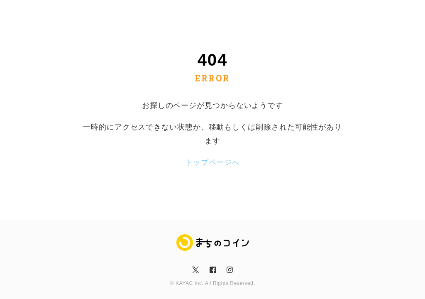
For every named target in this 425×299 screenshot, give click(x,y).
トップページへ (212, 162)
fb (212, 270)
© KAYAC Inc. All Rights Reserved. (212, 283)
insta (229, 270)
